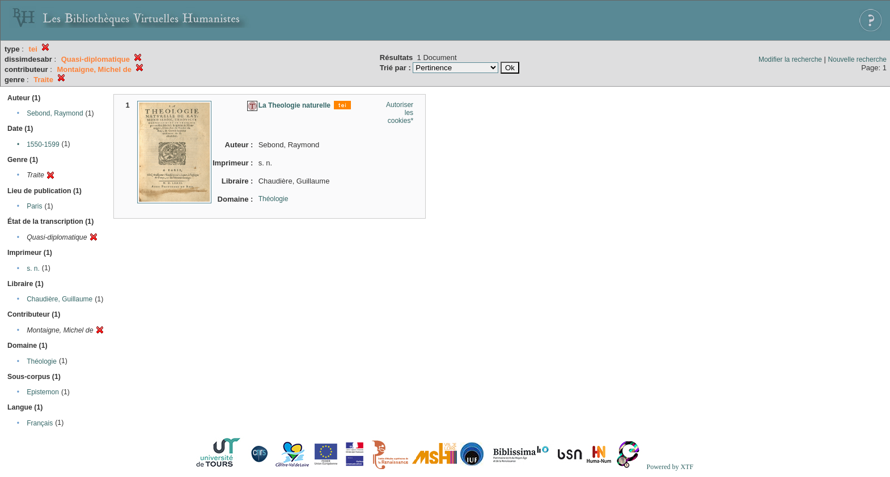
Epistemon (43, 392)
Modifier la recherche (790, 59)
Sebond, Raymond (55, 113)
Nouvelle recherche (857, 59)
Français (40, 423)
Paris (34, 206)
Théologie (42, 361)
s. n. (33, 268)
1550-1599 (43, 144)
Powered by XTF (669, 467)
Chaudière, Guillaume (59, 299)
